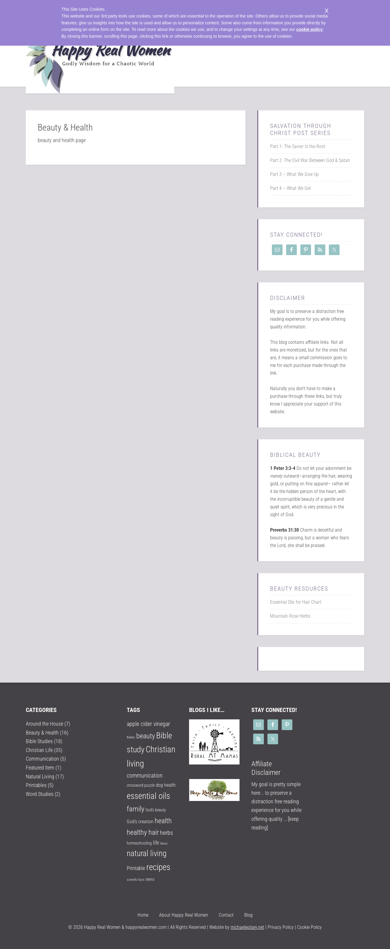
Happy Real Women (100, 59)
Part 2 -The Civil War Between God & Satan (310, 160)
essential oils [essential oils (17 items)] (148, 796)
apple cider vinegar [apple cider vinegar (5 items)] (148, 724)
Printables (36, 784)
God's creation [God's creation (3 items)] (140, 821)
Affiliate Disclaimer (265, 768)
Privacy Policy (280, 927)
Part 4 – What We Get (290, 188)
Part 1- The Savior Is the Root (297, 146)
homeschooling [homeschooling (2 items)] (139, 843)
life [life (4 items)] (156, 843)
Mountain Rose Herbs (290, 616)
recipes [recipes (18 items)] (158, 867)
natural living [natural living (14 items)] (147, 853)
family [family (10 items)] (135, 809)
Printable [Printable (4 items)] (136, 868)
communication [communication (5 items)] (145, 775)
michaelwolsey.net (247, 927)
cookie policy (309, 29)
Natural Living (40, 776)
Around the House (44, 724)
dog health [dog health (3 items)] (166, 785)
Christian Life (39, 750)
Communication (42, 758)
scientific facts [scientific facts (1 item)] (136, 880)
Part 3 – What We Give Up (294, 174)
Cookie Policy (309, 927)
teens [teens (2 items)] (150, 879)
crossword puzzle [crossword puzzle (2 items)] (141, 785)
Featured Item (40, 767)
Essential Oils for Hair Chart (295, 602)
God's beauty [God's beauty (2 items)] (155, 809)
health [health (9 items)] (163, 821)
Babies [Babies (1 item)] (131, 737)
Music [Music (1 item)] (164, 843)
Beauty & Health (42, 732)
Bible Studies (39, 741)
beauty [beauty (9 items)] (145, 736)
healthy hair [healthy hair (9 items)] (143, 832)
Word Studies (39, 793)
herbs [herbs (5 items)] (166, 832)
